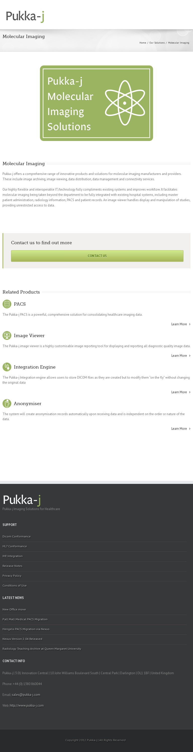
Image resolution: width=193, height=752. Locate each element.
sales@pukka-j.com (26, 695)
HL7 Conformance (15, 546)
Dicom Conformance (17, 536)
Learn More (179, 324)
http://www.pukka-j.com (27, 705)
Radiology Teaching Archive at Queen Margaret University (42, 649)
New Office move (14, 609)
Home (142, 42)
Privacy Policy (12, 576)
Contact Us (97, 256)
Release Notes (12, 566)
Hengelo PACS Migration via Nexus (26, 629)
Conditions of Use (15, 585)
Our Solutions (157, 42)
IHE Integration (13, 556)
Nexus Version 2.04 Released (22, 639)
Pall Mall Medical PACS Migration (25, 619)
